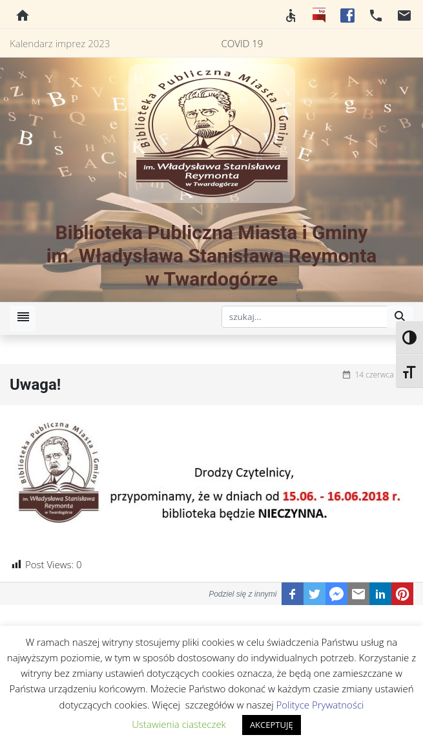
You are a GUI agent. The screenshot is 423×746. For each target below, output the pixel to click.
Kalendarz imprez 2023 (60, 43)
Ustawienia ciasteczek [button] (179, 724)
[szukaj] (305, 317)
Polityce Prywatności (320, 704)
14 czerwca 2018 (384, 374)
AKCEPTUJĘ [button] (271, 724)
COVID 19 (242, 43)
